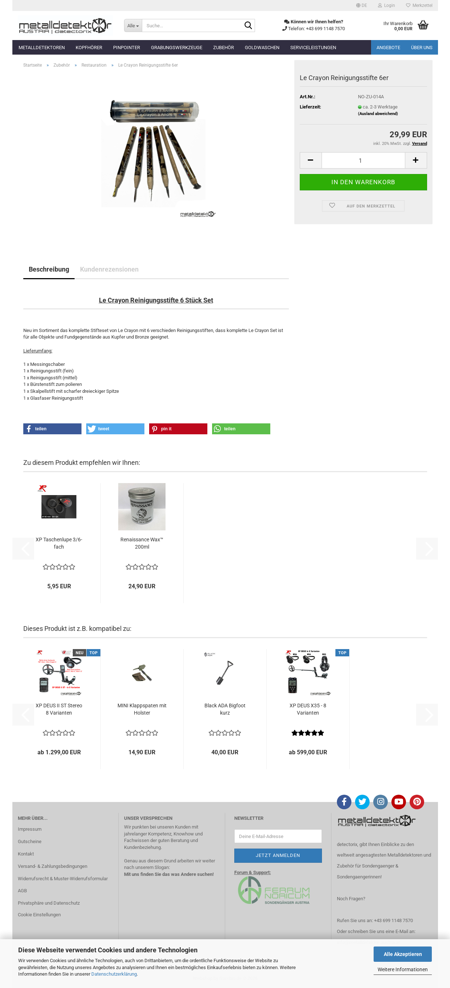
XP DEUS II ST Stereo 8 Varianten (59, 709)
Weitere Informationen (403, 969)
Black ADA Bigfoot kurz (225, 709)
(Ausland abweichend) (378, 113)
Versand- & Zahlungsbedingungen (52, 866)
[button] (362, 5)
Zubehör (223, 47)
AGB (22, 890)
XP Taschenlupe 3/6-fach (59, 543)
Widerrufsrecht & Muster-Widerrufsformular (63, 878)
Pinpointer (126, 47)
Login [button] (386, 5)
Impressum (29, 829)
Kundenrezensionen (109, 269)
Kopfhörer (89, 47)
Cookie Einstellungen (39, 914)
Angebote (388, 47)
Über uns (422, 47)
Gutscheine (29, 841)
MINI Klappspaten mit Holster (142, 709)
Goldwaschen (262, 47)
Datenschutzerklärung (114, 974)
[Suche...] (133, 25)
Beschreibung (49, 269)
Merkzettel (419, 5)
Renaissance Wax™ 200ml (141, 543)
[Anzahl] (363, 160)
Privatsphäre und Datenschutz (49, 903)
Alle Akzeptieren (403, 954)
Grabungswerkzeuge (176, 47)
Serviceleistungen (313, 47)
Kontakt (26, 854)
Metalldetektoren (42, 47)
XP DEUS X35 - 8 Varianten (308, 709)
